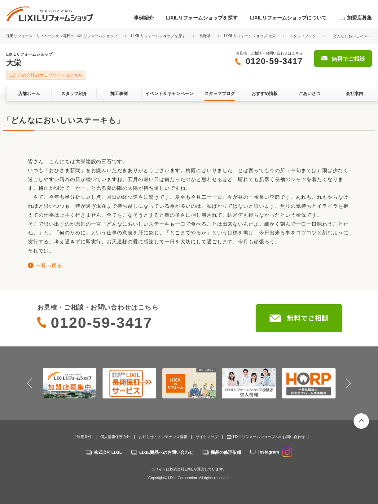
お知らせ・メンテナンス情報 (163, 437)
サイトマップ (207, 437)
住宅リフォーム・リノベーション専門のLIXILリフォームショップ (62, 36)
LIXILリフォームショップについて (288, 17)
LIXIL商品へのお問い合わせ (166, 452)
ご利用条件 (82, 437)
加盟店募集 (359, 17)
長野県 (205, 36)
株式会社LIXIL (108, 452)
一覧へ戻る (49, 265)
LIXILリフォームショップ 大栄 (250, 36)
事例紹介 (144, 17)
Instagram (275, 452)
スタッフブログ (302, 36)
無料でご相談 (348, 59)
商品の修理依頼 (226, 452)
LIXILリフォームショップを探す (202, 17)
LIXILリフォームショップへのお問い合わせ (269, 437)
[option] (69, 383)
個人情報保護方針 (115, 437)
